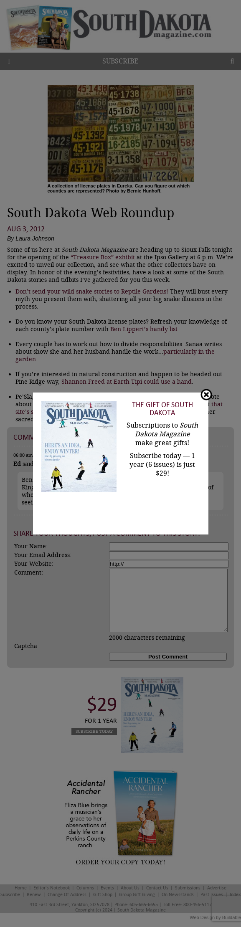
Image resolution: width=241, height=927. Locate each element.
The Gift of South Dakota (162, 409)
